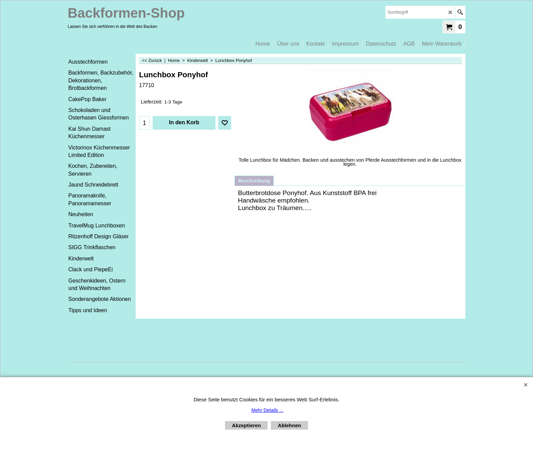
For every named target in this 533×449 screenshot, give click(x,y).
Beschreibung (254, 180)
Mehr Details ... (267, 410)
